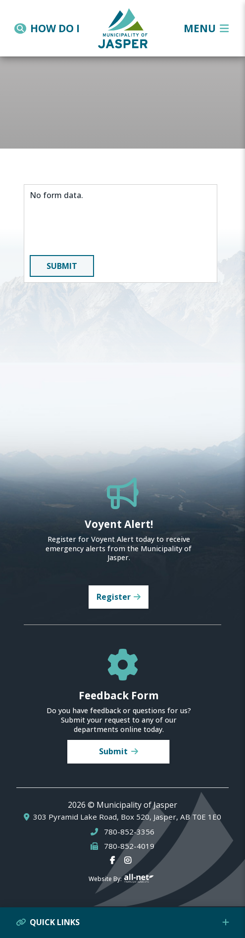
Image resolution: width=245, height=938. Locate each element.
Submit (62, 266)
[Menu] (206, 28)
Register (114, 596)
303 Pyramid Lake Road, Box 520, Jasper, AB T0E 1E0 (127, 817)
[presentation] (105, 227)
